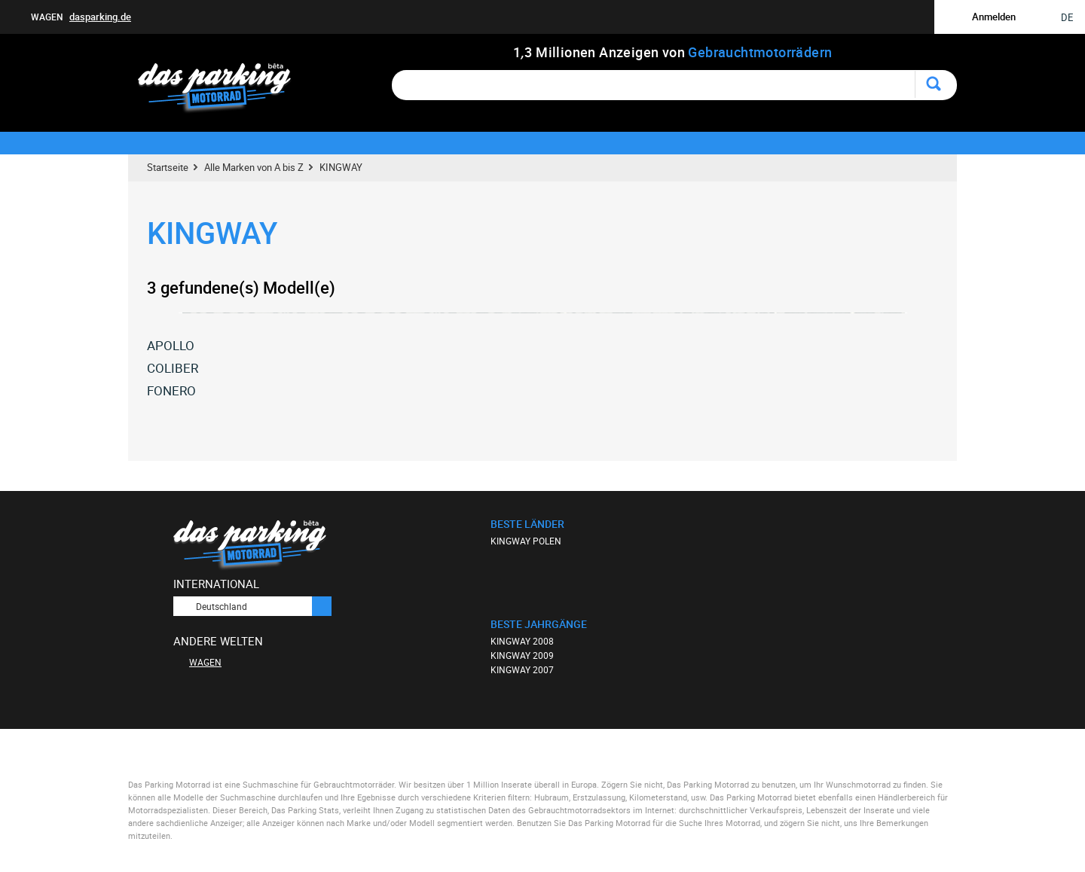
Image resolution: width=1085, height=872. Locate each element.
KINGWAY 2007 (522, 669)
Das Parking (223, 88)
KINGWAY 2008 (522, 641)
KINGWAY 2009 (522, 655)
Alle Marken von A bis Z (254, 167)
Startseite (167, 167)
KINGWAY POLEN (526, 541)
